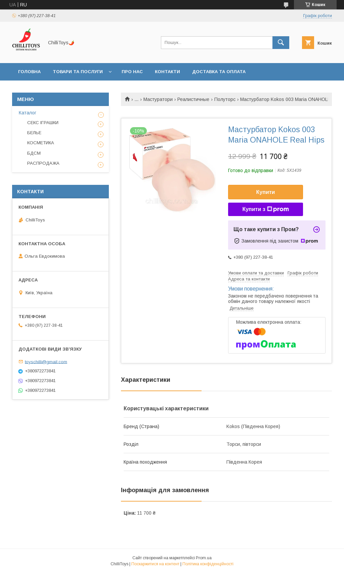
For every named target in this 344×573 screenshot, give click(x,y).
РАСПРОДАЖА (43, 163)
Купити (265, 192)
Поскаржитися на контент (155, 564)
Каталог (27, 112)
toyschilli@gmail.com (46, 361)
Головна (29, 71)
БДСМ (34, 153)
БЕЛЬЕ (34, 132)
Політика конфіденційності (207, 564)
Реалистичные (193, 99)
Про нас (132, 71)
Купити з (265, 209)
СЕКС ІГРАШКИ (42, 122)
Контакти (167, 71)
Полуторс (224, 99)
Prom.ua (204, 558)
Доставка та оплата (219, 71)
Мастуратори (158, 99)
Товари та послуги (78, 71)
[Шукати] (280, 42)
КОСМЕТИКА (40, 142)
